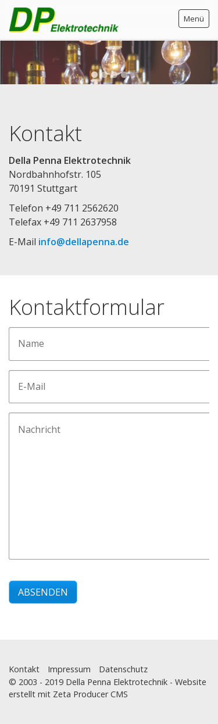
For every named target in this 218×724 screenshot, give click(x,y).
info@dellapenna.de (83, 241)
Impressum (69, 669)
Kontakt (24, 669)
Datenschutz (123, 669)
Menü (194, 18)
